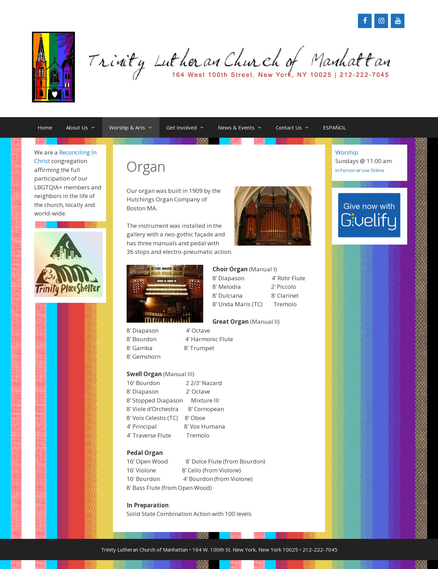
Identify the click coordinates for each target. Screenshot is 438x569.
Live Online (373, 170)
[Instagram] (381, 21)
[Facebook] (365, 21)
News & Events (243, 127)
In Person (345, 170)
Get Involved (188, 127)
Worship (346, 152)
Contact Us (296, 127)
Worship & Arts (134, 127)
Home (45, 127)
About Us (84, 127)
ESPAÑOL (334, 127)
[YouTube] (397, 21)
